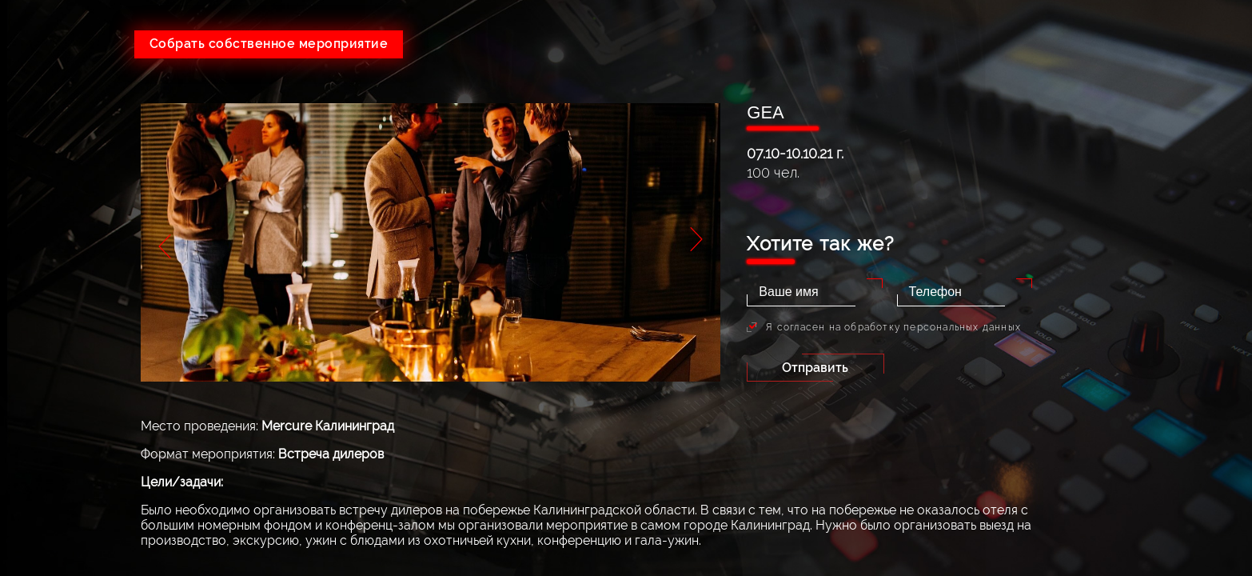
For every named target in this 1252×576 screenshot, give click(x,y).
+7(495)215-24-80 (946, 38)
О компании (1164, 126)
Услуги (1164, 162)
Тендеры (1164, 198)
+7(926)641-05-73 (725, 38)
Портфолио (1164, 234)
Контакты (1164, 306)
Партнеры (1164, 270)
